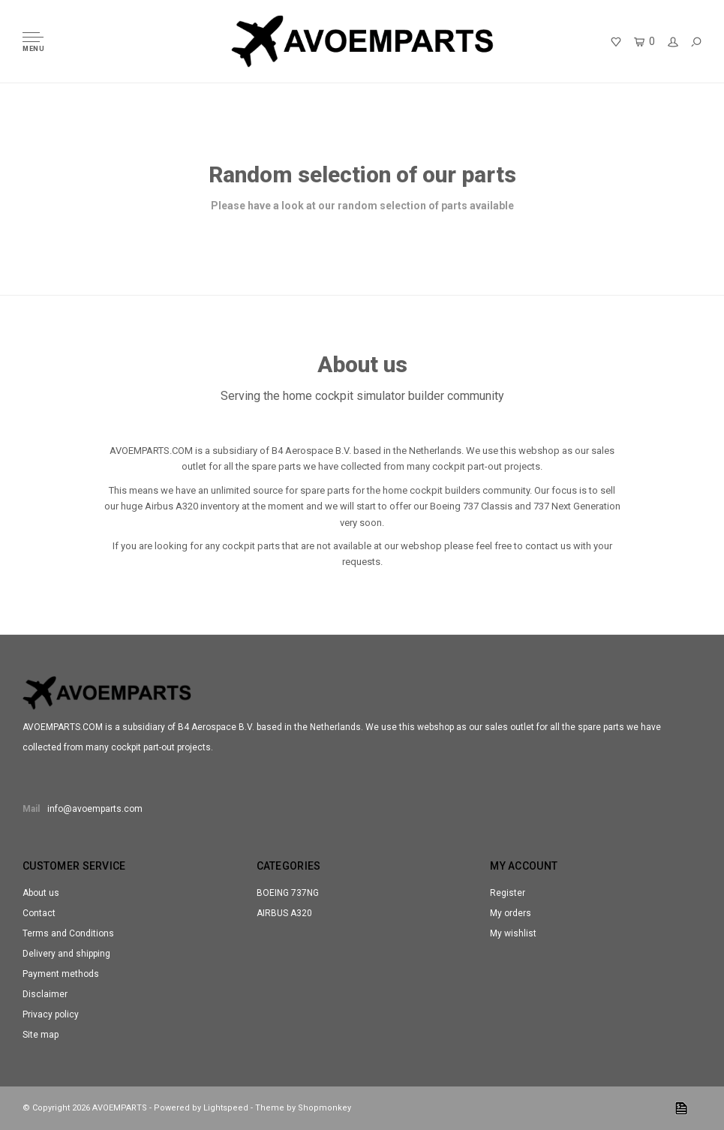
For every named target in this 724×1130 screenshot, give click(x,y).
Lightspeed (225, 1108)
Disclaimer (45, 994)
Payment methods (61, 974)
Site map (41, 1034)
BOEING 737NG (288, 893)
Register (507, 893)
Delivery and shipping (66, 953)
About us (41, 893)
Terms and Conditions (68, 933)
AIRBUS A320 (284, 913)
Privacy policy (51, 1014)
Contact (39, 913)
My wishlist (513, 933)
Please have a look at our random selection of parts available (362, 206)
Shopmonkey (324, 1108)
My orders (510, 913)
